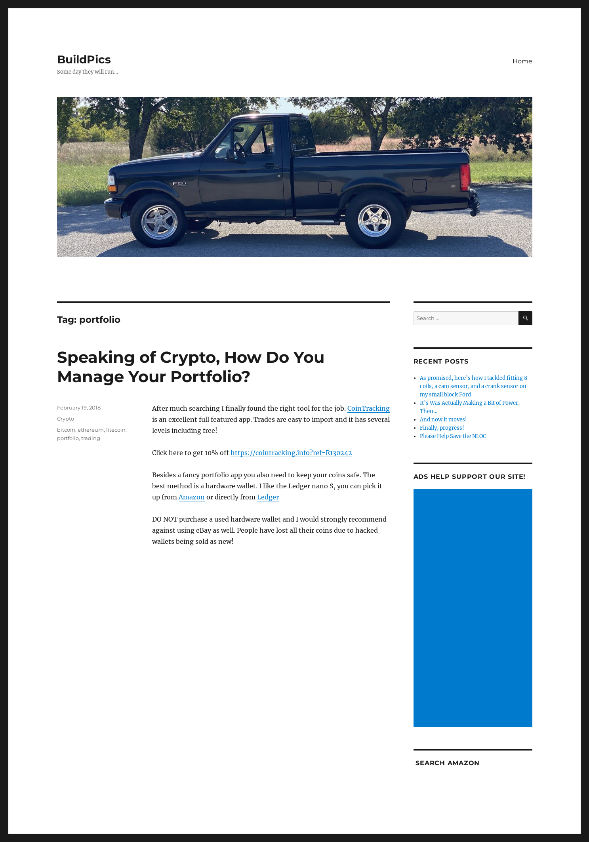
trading (90, 438)
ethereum (91, 430)
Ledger (268, 497)
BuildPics (84, 59)
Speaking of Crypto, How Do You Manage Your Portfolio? (190, 366)
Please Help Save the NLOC (453, 436)
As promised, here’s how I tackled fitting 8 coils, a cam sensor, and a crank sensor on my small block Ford (473, 386)
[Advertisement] (474, 609)
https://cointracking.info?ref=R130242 (291, 453)
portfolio (68, 438)
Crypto (65, 418)
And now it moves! (443, 419)
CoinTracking (368, 408)
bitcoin (66, 430)
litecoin (116, 430)
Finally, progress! (442, 428)
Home (522, 61)
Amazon (192, 497)
